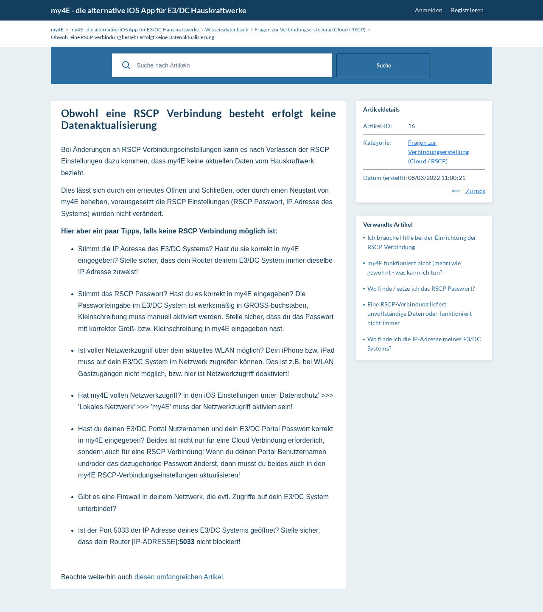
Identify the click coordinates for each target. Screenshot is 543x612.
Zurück (468, 190)
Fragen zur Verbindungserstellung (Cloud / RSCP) (438, 152)
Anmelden (428, 10)
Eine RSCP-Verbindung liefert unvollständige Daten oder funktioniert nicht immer (419, 313)
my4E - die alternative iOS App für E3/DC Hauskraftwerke (149, 10)
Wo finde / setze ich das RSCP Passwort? (421, 288)
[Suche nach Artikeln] (222, 65)
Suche (384, 65)
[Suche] (126, 65)
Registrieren (467, 10)
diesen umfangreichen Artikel (178, 577)
